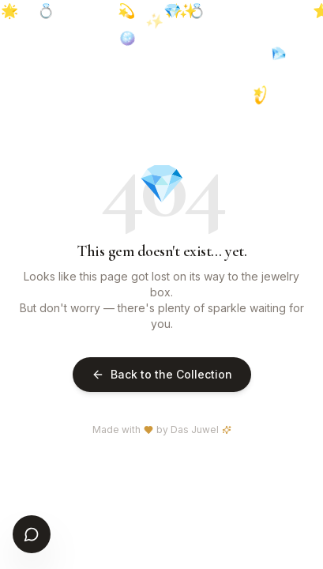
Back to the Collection (162, 374)
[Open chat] (32, 534)
